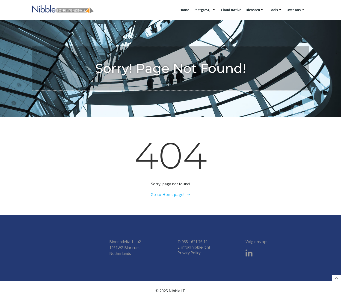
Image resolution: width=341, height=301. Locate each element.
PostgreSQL (205, 10)
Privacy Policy (189, 252)
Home (184, 10)
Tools (275, 10)
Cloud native (231, 10)
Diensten (255, 10)
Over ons (296, 10)
